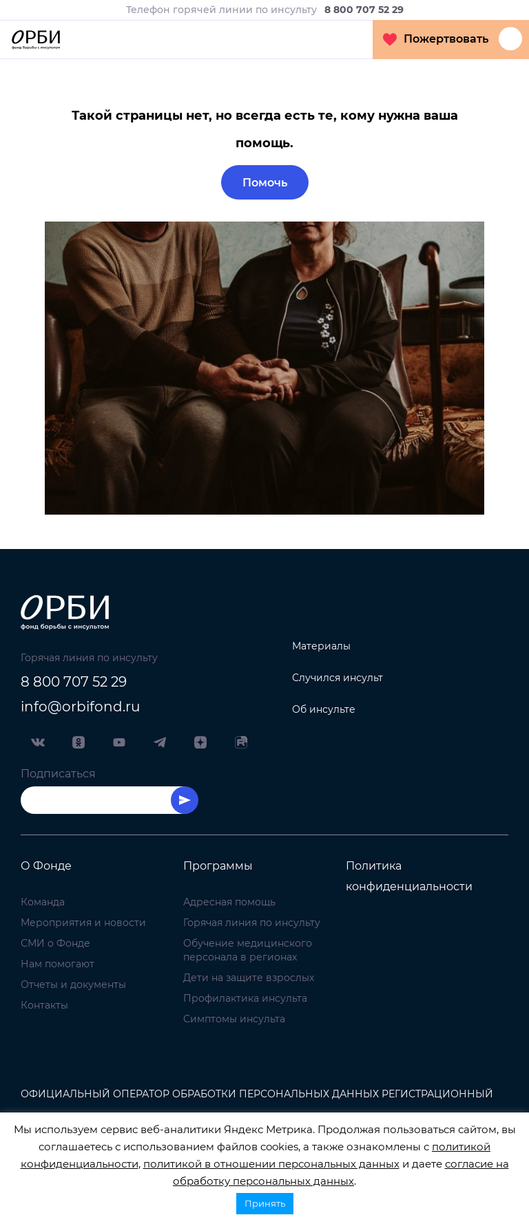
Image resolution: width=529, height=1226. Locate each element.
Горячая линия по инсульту (251, 922)
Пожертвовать (435, 39)
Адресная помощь (229, 902)
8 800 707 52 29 (74, 682)
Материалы (321, 646)
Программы (218, 865)
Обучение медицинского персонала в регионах (247, 950)
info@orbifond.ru (80, 706)
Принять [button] (265, 1203)
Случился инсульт (337, 677)
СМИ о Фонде (55, 943)
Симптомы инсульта (234, 1019)
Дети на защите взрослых (248, 977)
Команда (43, 902)
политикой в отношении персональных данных (271, 1163)
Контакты (44, 1005)
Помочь (264, 182)
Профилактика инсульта (245, 998)
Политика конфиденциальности (409, 876)
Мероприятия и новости (83, 922)
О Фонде (46, 865)
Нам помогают (57, 964)
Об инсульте (323, 709)
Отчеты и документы (73, 984)
